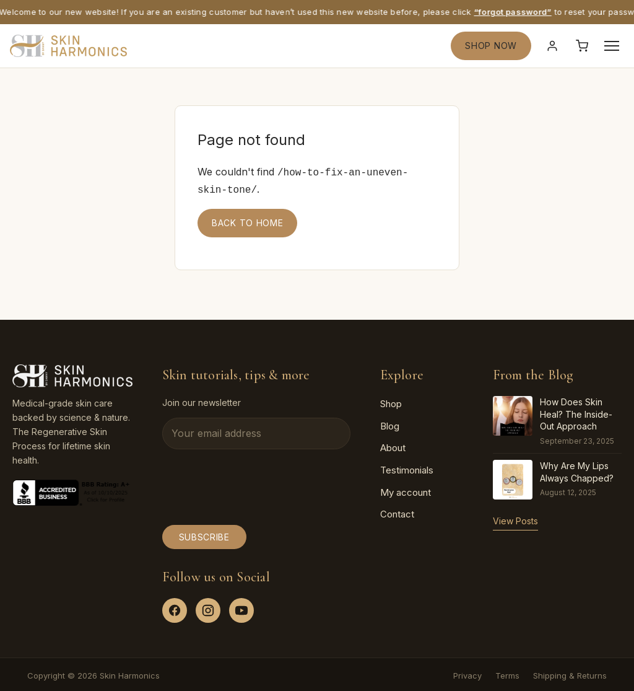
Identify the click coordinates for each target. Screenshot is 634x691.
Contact (397, 511)
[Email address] (256, 431)
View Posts (515, 518)
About (393, 445)
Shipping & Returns (570, 673)
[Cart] (582, 46)
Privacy (467, 673)
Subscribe (204, 534)
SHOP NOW (491, 45)
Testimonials (406, 467)
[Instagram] (208, 608)
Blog (389, 423)
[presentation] (256, 484)
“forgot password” (515, 12)
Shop (391, 401)
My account (405, 490)
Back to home (247, 220)
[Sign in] (552, 46)
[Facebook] (174, 608)
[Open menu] (611, 46)
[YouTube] (241, 608)
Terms (507, 673)
